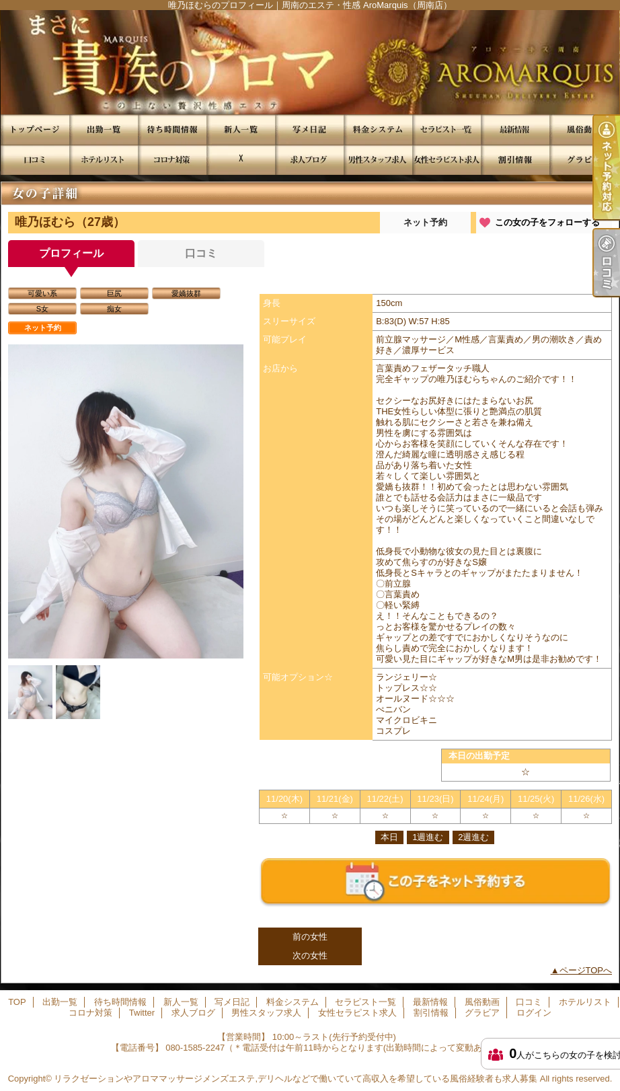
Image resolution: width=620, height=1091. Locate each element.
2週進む (473, 837)
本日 (389, 837)
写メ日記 (309, 129)
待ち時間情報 (172, 129)
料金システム (378, 129)
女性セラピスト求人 (446, 160)
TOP (35, 129)
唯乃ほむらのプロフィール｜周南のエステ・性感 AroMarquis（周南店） (310, 62)
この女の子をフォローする (547, 222)
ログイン (533, 1013)
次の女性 (310, 955)
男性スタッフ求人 (378, 160)
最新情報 (515, 129)
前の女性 (310, 937)
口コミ (35, 160)
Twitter (240, 160)
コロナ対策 (172, 160)
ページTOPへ (586, 970)
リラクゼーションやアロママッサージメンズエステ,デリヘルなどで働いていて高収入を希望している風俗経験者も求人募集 (295, 1079)
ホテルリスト (103, 160)
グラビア (583, 160)
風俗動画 (583, 129)
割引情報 (515, 160)
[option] (125, 503)
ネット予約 (425, 222)
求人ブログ (309, 160)
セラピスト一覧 (446, 129)
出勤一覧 (103, 129)
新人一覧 (240, 129)
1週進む (427, 837)
